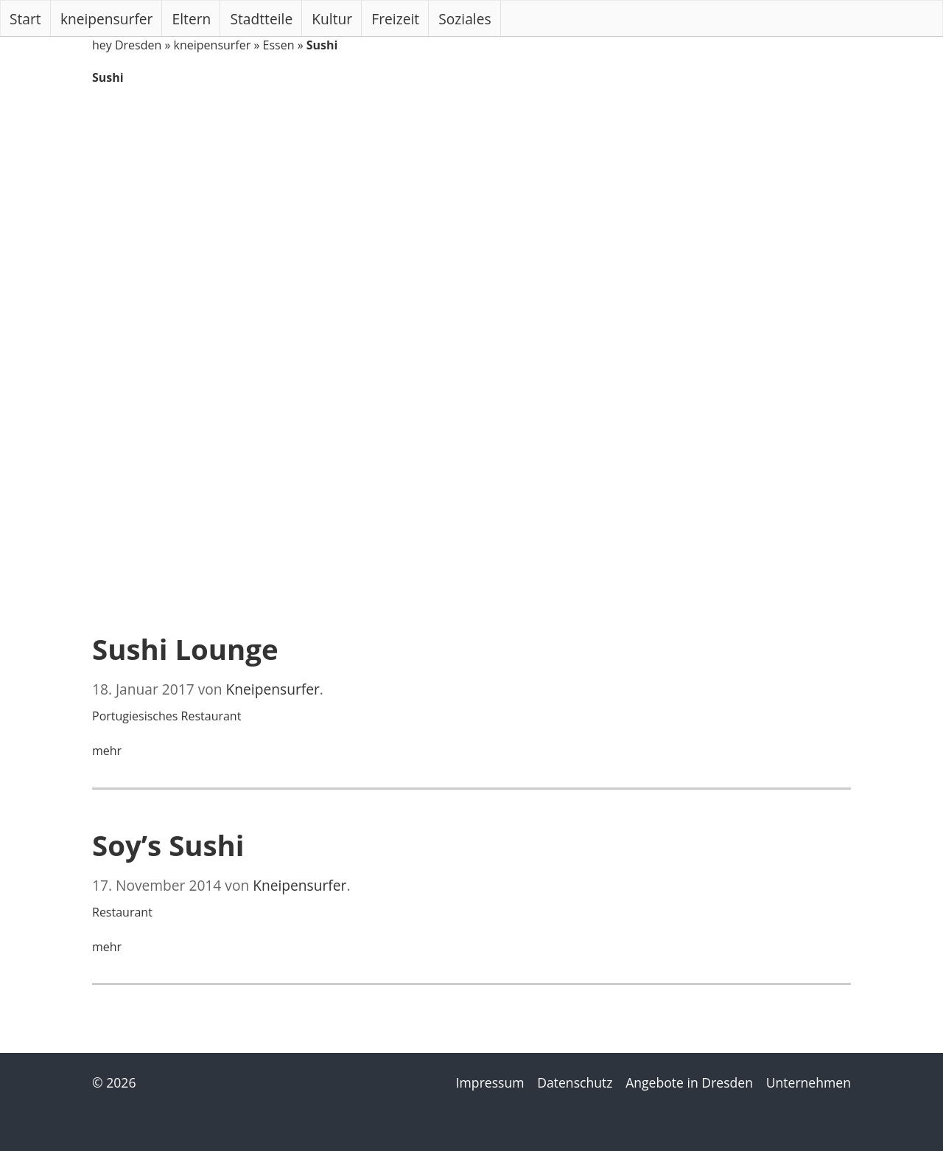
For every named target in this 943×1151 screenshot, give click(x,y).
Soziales (464, 19)
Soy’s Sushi (168, 845)
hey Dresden (126, 45)
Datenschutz (574, 1082)
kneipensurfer (106, 19)
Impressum (490, 1082)
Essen (279, 45)
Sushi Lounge (185, 649)
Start (25, 19)
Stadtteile (262, 19)
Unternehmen (808, 1082)
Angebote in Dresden (689, 1082)
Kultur (332, 19)
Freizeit (395, 19)
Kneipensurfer (273, 689)
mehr (107, 751)
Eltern (191, 19)
